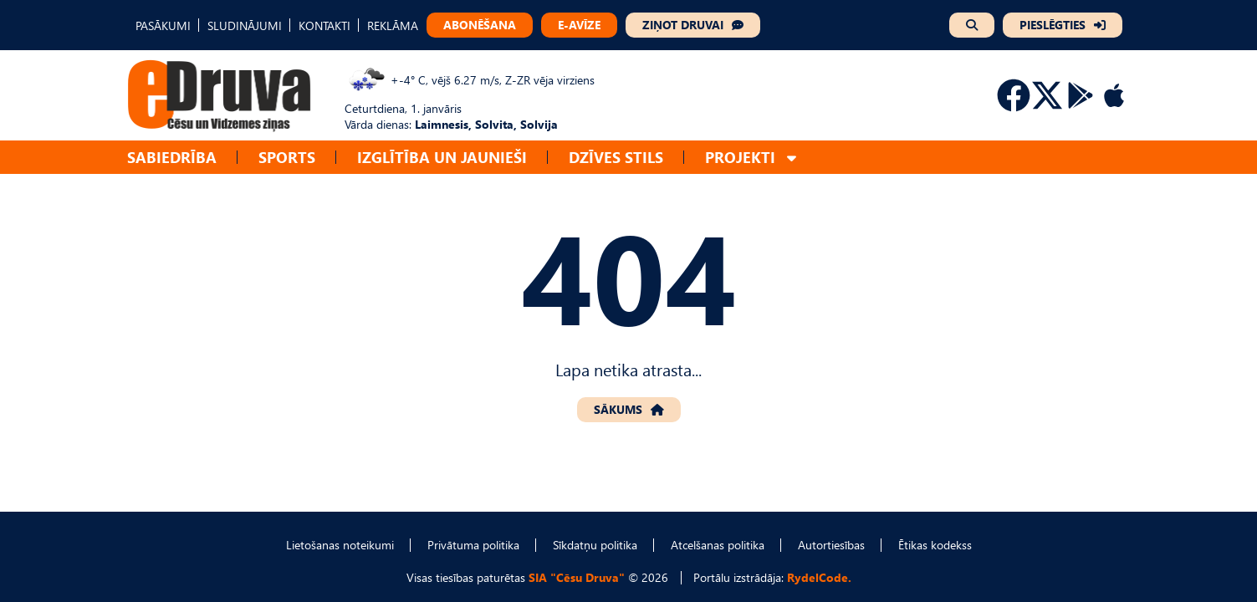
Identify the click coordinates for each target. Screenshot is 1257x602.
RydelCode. (819, 577)
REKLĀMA (392, 25)
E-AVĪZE (579, 25)
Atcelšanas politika (717, 545)
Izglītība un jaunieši (442, 156)
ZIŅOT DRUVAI (682, 25)
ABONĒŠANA (479, 25)
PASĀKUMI (163, 25)
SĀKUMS (618, 409)
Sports (286, 156)
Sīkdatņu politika (595, 545)
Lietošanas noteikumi (340, 545)
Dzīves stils (616, 156)
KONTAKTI (324, 25)
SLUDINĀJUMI (244, 25)
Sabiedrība (172, 156)
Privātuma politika (473, 545)
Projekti (740, 156)
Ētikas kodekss (935, 545)
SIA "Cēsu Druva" (577, 577)
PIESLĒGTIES (1052, 25)
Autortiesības (831, 545)
